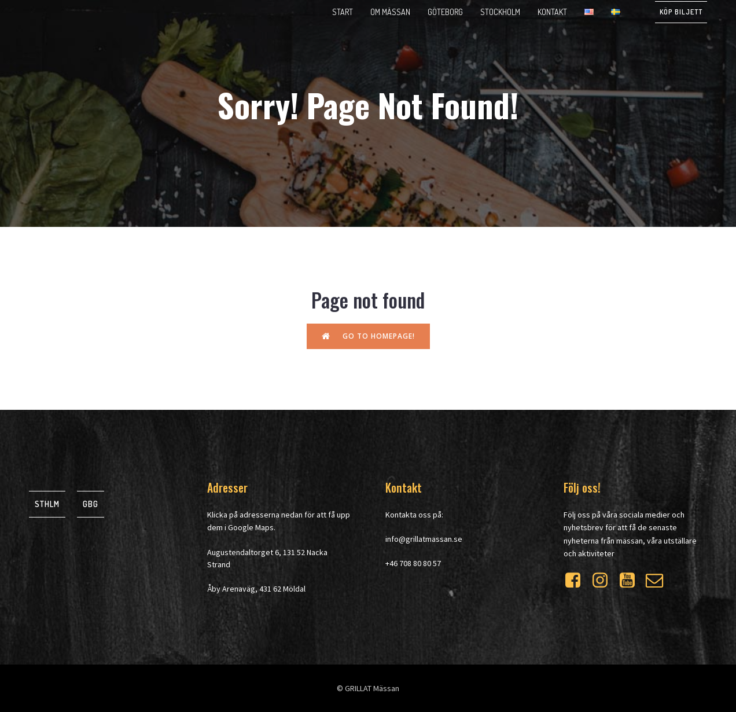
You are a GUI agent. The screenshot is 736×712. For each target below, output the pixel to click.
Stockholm (500, 12)
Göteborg (445, 12)
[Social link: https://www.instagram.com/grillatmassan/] (604, 580)
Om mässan (390, 12)
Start (342, 12)
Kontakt (552, 12)
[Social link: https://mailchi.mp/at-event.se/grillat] (658, 580)
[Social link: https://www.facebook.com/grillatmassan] (577, 580)
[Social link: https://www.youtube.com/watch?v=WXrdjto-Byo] (631, 580)
